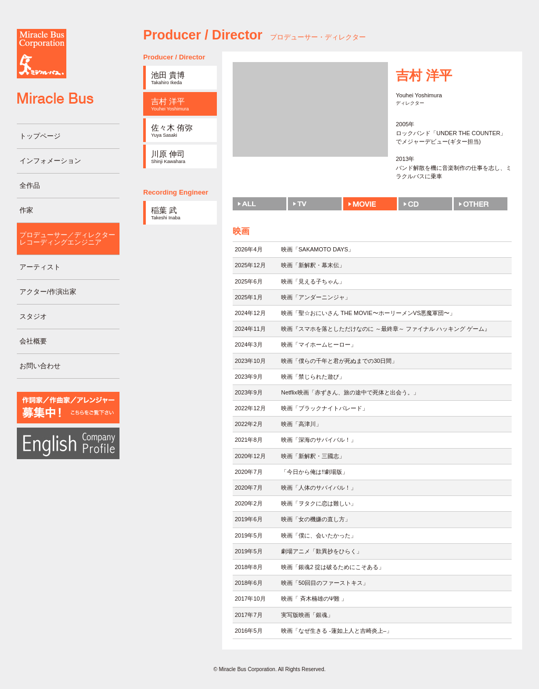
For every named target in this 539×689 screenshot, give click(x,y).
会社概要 (33, 341)
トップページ (40, 136)
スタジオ (33, 316)
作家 (26, 210)
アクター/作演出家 (47, 292)
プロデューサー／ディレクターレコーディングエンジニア (67, 238)
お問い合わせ (40, 366)
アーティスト (40, 267)
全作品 (29, 185)
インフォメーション (50, 161)
